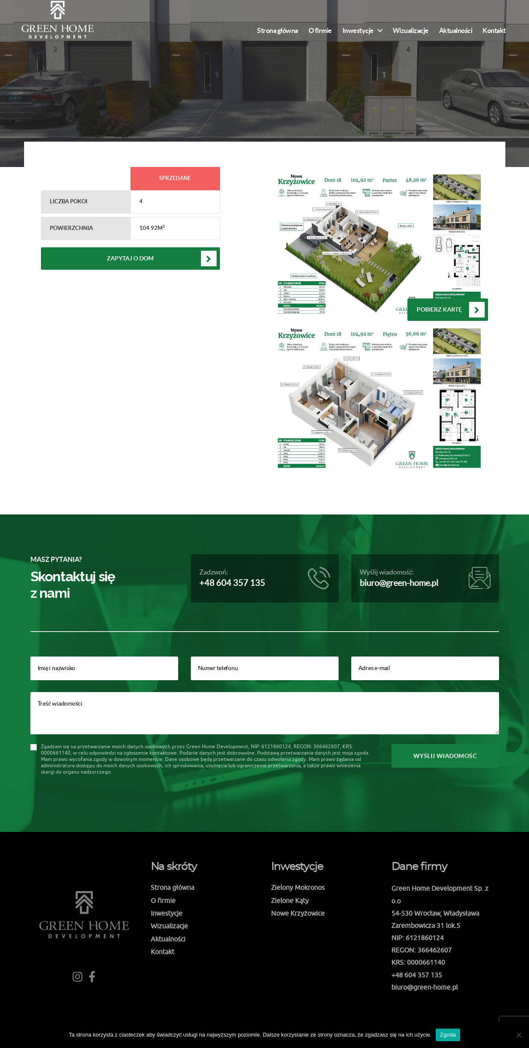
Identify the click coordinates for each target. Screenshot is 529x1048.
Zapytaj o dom (130, 258)
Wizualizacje (411, 30)
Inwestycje (358, 30)
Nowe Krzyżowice (298, 913)
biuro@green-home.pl (399, 583)
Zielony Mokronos (298, 887)
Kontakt (494, 30)
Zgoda (448, 1035)
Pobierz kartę (439, 309)
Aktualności (455, 30)
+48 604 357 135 (232, 583)
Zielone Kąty (290, 900)
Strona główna (277, 30)
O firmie (320, 30)
